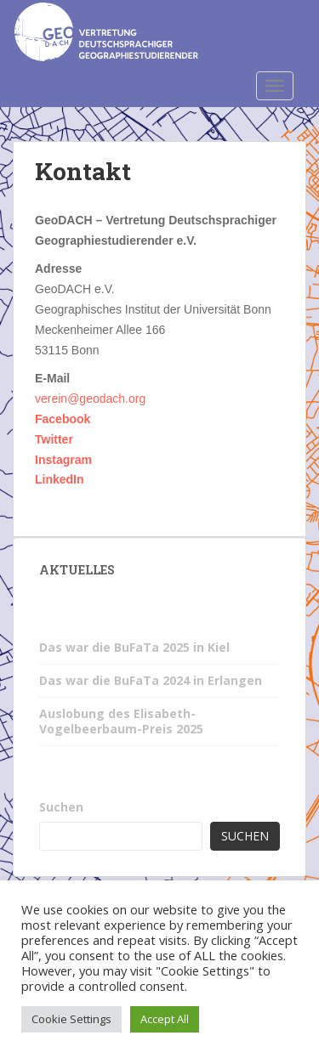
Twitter (54, 439)
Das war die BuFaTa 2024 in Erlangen (150, 680)
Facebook (62, 419)
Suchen (61, 807)
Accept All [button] (164, 1019)
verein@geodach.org (90, 398)
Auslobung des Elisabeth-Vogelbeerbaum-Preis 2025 (121, 721)
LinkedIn (59, 479)
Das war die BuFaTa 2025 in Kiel (134, 647)
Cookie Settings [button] (71, 1019)
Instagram (63, 460)
